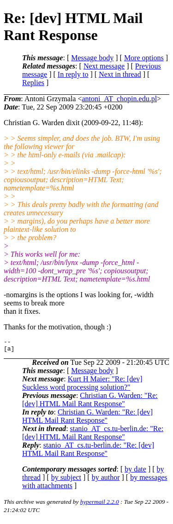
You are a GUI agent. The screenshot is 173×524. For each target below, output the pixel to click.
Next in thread (120, 74)
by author (106, 480)
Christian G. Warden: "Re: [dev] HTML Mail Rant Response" (90, 402)
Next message (104, 66)
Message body (92, 58)
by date (135, 472)
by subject (66, 480)
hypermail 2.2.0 (99, 504)
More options (144, 58)
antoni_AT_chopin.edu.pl (119, 99)
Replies (33, 82)
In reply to (73, 74)
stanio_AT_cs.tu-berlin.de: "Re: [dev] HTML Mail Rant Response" (92, 435)
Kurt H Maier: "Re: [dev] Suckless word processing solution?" (82, 386)
